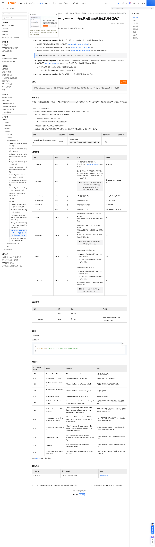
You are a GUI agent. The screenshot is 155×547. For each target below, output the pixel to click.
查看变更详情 (104, 476)
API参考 (60, 13)
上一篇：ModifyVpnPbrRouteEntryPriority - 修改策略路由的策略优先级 (55, 485)
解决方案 (32, 3)
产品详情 (112, 23)
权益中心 (48, 3)
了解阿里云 (83, 3)
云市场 (60, 3)
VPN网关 (13, 8)
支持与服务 (74, 3)
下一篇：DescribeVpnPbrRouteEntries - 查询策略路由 (108, 485)
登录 (151, 3)
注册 (143, 3)
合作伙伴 (66, 3)
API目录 (66, 13)
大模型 (20, 3)
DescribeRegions (93, 164)
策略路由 (84, 13)
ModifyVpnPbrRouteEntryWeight (78, 44)
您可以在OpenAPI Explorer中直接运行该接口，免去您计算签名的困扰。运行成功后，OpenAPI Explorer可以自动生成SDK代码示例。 (77, 88)
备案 (134, 3)
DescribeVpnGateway (52, 63)
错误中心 (38, 458)
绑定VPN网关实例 (75, 13)
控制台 (139, 3)
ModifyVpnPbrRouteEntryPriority (81, 47)
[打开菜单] (3, 3)
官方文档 (5, 8)
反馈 (82, 495)
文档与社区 (40, 3)
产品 (25, 3)
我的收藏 (122, 23)
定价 (54, 3)
